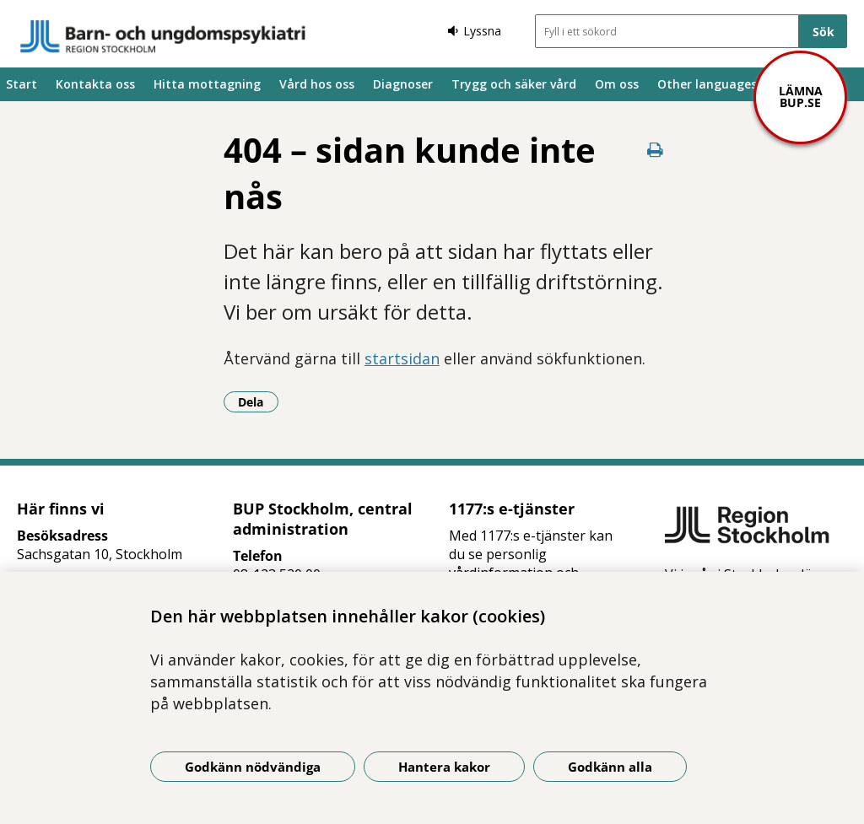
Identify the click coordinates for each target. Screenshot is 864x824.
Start (21, 84)
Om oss (617, 84)
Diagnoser (403, 84)
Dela (258, 401)
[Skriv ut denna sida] (655, 149)
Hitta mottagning (207, 84)
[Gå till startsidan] (163, 36)
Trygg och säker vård (513, 84)
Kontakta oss (95, 84)
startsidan (402, 358)
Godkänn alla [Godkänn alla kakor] (610, 766)
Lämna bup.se (801, 96)
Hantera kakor (444, 766)
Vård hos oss (316, 84)
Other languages (707, 84)
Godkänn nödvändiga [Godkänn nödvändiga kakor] (253, 766)
